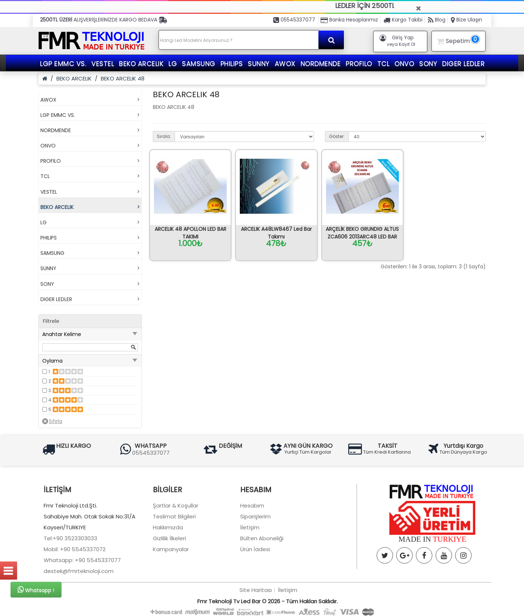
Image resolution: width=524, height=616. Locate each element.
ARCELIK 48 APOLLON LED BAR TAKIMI (190, 232)
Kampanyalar (171, 585)
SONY (428, 63)
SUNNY (259, 63)
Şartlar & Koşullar (175, 541)
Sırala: (164, 136)
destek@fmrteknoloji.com (79, 607)
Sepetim (457, 40)
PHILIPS (232, 63)
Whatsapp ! (35, 590)
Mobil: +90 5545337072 (75, 585)
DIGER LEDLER (463, 63)
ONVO (404, 63)
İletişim (249, 563)
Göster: (337, 136)
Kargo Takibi (403, 19)
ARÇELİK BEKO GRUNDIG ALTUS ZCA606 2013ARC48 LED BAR (362, 232)
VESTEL (102, 63)
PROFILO (359, 63)
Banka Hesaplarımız (349, 19)
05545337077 (294, 19)
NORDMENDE (321, 63)
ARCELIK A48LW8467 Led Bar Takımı (276, 232)
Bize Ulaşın (466, 19)
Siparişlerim (255, 552)
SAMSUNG (198, 63)
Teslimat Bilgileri (174, 552)
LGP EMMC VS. (63, 63)
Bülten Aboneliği (261, 574)
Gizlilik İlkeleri (169, 574)
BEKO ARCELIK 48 (122, 78)
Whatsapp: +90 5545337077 (82, 596)
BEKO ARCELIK (141, 63)
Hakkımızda (168, 563)
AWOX (285, 63)
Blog (436, 19)
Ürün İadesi (255, 585)
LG (172, 63)
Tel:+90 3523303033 (70, 574)
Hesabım (252, 541)
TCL (383, 63)
